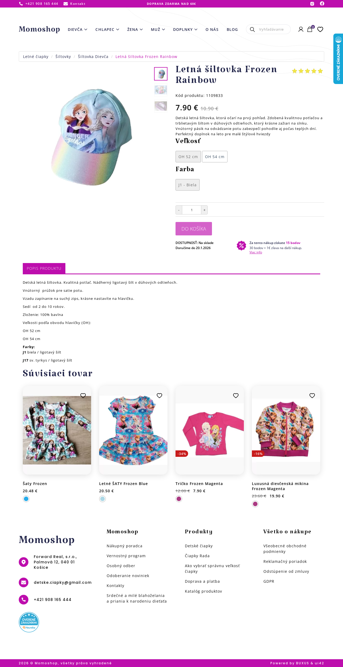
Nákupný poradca (125, 545)
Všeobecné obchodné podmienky (285, 548)
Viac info (255, 252)
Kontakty (115, 585)
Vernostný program (126, 555)
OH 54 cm (215, 156)
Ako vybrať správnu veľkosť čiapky (212, 568)
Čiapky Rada (197, 555)
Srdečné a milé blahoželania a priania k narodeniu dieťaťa (137, 598)
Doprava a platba (202, 581)
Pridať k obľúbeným (83, 395)
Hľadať (253, 29)
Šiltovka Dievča (93, 56)
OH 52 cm (188, 156)
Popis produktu (44, 268)
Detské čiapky (199, 545)
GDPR (268, 581)
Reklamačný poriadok (285, 561)
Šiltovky (63, 56)
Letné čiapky (36, 56)
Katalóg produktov (203, 591)
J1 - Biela (187, 184)
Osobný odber (121, 565)
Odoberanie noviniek (128, 575)
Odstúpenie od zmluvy (286, 571)
